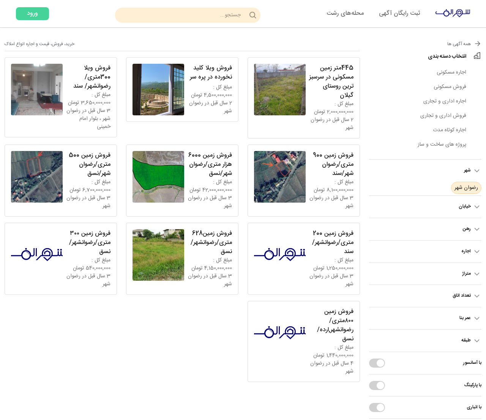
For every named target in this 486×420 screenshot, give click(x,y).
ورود (32, 13)
